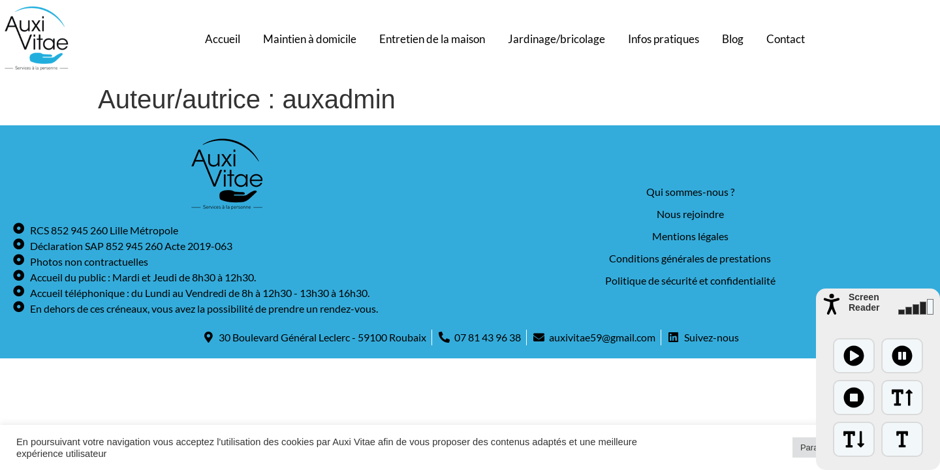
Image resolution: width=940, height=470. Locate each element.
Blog (733, 39)
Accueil (222, 39)
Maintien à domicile (309, 39)
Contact (785, 39)
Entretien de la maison (432, 39)
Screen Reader (864, 302)
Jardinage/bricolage (556, 39)
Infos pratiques (663, 39)
